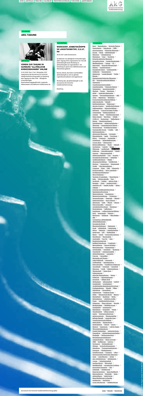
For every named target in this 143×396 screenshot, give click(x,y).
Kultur (95, 138)
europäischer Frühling (111, 365)
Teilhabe (95, 188)
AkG (118, 95)
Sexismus (102, 230)
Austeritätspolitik (109, 89)
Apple (106, 136)
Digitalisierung (97, 123)
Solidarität (96, 72)
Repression (102, 98)
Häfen (95, 295)
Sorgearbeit (111, 138)
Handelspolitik (97, 365)
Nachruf (95, 327)
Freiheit (104, 181)
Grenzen (95, 115)
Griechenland (107, 284)
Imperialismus (97, 325)
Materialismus (97, 209)
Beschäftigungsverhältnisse (102, 337)
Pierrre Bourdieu (98, 205)
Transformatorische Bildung (102, 320)
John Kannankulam (105, 166)
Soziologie (106, 267)
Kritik (101, 53)
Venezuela (109, 198)
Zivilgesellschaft (107, 344)
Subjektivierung (112, 382)
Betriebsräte (97, 237)
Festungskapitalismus (107, 95)
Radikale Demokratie (99, 243)
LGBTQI (116, 282)
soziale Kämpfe (107, 74)
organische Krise (98, 340)
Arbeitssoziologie (98, 316)
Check (102, 183)
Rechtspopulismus (99, 132)
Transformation (105, 67)
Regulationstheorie (105, 121)
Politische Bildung (111, 108)
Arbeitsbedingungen (109, 140)
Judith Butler (108, 376)
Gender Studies (109, 185)
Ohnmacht (115, 168)
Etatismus (96, 350)
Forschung (113, 136)
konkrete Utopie (108, 292)
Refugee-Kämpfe (98, 318)
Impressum (104, 327)
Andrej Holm (97, 322)
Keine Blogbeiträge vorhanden (102, 378)
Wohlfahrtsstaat (109, 305)
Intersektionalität (107, 151)
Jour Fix (104, 239)
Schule (101, 235)
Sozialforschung (98, 352)
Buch (94, 213)
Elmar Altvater (107, 303)
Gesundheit (104, 256)
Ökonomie (96, 125)
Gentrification (103, 357)
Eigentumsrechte (98, 200)
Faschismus (96, 147)
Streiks (95, 166)
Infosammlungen (107, 277)
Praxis (95, 301)
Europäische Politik (99, 224)
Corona (95, 361)
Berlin (114, 297)
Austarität (108, 260)
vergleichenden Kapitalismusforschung (105, 286)
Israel (94, 228)
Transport (108, 352)
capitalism (110, 254)
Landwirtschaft (112, 183)
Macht (110, 145)
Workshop (111, 98)
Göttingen (112, 134)
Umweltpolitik (97, 312)
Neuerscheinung (98, 194)
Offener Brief (105, 279)
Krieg (103, 168)
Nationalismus (97, 245)
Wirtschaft (108, 363)
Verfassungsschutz (107, 335)
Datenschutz (104, 164)
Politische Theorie (111, 87)
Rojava (113, 275)
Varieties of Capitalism (100, 177)
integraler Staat (110, 318)
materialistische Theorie (109, 125)
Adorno (116, 203)
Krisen (112, 147)
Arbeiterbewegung (98, 254)
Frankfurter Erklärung (112, 265)
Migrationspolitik (106, 153)
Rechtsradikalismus (99, 145)
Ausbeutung (97, 380)
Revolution (96, 215)
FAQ (110, 367)
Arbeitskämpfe (110, 53)
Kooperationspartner (99, 241)
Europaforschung (98, 61)
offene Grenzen (109, 312)
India (94, 179)
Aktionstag (96, 203)
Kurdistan (116, 250)
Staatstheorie (97, 48)
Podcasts (111, 213)
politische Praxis (113, 331)
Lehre (116, 352)
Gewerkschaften (98, 87)
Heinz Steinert (97, 117)
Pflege (115, 288)
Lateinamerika (112, 70)
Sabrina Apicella (103, 179)
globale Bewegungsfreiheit (111, 333)
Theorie (106, 325)
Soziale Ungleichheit (99, 331)
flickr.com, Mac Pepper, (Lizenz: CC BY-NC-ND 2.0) (142, 377)
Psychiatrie (96, 344)
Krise (94, 46)
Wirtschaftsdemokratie (100, 329)
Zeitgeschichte (107, 322)
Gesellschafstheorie (99, 160)
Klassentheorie (97, 136)
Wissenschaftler (111, 316)
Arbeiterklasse (97, 376)
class (111, 239)
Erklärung (96, 151)
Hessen (95, 121)
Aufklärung (102, 342)
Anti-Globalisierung (99, 359)
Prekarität (96, 277)
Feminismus (97, 89)
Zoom (94, 357)
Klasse (95, 235)
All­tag (118, 185)
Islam (116, 374)
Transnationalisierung (109, 348)
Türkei (116, 74)
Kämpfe (107, 102)
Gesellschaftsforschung (106, 301)
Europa (95, 53)
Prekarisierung (97, 273)
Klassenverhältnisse (99, 226)
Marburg (95, 164)
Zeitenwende (115, 164)
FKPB (115, 48)
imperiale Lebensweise (106, 93)
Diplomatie (111, 226)
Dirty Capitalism (111, 170)
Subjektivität (113, 162)
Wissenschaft (97, 271)
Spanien (95, 95)
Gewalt (117, 151)
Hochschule (105, 119)
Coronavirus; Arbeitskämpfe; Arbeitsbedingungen (102, 221)
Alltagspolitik (107, 282)
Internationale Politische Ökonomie (104, 78)
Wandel (108, 288)
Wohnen (95, 346)
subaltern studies (110, 299)
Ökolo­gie (95, 91)
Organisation (107, 307)
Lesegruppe (96, 232)
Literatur (95, 153)
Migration (96, 55)
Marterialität (107, 237)
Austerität (96, 279)
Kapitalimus (97, 310)
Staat (104, 57)
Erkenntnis (96, 303)
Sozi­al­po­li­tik (97, 307)
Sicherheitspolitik (105, 361)
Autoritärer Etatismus (100, 367)
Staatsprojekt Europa (99, 130)
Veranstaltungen (98, 198)
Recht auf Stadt (111, 340)
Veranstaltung (97, 127)
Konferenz (106, 297)
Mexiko (109, 160)
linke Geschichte (98, 102)
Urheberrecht (105, 370)
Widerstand (111, 104)
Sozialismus (96, 140)
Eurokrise (111, 57)
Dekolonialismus (112, 269)
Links (103, 203)
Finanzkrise (96, 333)
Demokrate (96, 348)
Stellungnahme (98, 108)
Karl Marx (107, 117)
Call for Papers (114, 327)
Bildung (95, 67)
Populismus (96, 211)
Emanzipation (106, 72)
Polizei (114, 310)
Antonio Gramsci (98, 106)
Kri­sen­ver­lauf (109, 247)
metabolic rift (97, 185)
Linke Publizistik (98, 260)
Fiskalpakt (96, 370)
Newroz (116, 295)
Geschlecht (107, 250)
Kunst (102, 115)
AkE (116, 130)
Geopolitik (114, 267)
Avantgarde (102, 213)
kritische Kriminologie (107, 346)
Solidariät (105, 215)
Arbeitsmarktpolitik (99, 155)
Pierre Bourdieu (98, 265)
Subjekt (115, 117)
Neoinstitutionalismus (100, 196)
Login (104, 391)
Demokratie (107, 48)
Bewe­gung (113, 207)
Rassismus (110, 91)
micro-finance (110, 200)
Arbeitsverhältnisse (111, 123)
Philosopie (96, 149)
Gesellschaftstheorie (112, 106)
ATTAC (112, 357)
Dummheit (106, 310)
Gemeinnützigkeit (108, 252)
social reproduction (99, 382)
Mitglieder (108, 374)
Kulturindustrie (98, 374)
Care (109, 155)
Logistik (105, 147)
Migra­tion (96, 269)
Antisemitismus (108, 262)
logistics (110, 342)
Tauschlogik (96, 267)
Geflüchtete (108, 209)
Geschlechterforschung (100, 207)
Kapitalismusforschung (100, 192)
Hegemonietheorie (109, 112)
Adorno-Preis (113, 181)
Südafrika (113, 158)
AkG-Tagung (115, 149)
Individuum (96, 290)
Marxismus (96, 57)
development (97, 282)
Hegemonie (96, 74)
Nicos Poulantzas (98, 175)
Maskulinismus (106, 350)
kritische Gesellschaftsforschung (103, 190)
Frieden (110, 130)
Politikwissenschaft (112, 115)
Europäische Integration (100, 158)
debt (94, 217)
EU (113, 63)
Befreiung (96, 110)
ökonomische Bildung (100, 162)
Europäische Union (99, 70)
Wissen (109, 203)
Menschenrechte (98, 247)
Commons (102, 138)
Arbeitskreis (102, 228)
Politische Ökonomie (111, 50)
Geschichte (106, 380)
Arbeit (95, 93)
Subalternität (97, 292)
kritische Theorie (114, 46)
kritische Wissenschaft (109, 65)
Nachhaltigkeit (97, 305)
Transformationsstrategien (101, 85)
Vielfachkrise (115, 119)
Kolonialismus (97, 299)
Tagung (107, 63)
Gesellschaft (105, 149)
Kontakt (116, 303)
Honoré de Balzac (110, 245)
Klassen (95, 76)
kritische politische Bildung (106, 80)
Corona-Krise (97, 143)
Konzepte (95, 183)
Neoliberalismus (98, 63)
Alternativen (107, 143)
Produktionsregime (110, 127)
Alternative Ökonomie (100, 134)
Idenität (117, 198)
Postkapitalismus (98, 288)
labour (95, 230)
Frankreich (112, 243)
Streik (103, 269)
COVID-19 (96, 119)
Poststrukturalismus (112, 235)
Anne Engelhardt (112, 372)
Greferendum (97, 262)
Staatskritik (96, 252)
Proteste (115, 155)
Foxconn (95, 256)
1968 (108, 168)
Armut (113, 325)
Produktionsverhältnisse (101, 172)
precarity (109, 205)
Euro (112, 179)
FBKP (94, 342)
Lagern (95, 314)
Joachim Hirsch (98, 363)
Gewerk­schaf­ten (112, 230)
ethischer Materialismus (101, 275)
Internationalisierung (106, 314)
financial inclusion (99, 372)
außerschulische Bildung (110, 211)
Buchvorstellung (98, 170)
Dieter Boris (107, 271)
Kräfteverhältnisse (99, 104)
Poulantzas (113, 196)
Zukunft (116, 145)
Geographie (96, 239)
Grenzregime (97, 112)
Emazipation (109, 194)
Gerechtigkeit (97, 250)
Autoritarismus (98, 50)
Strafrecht (96, 181)
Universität (96, 82)
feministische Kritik (105, 295)
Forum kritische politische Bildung (104, 100)
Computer (96, 168)
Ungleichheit (111, 232)
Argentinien (112, 228)
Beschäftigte (97, 297)
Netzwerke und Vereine (100, 258)
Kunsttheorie (114, 177)
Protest (102, 91)
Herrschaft (96, 65)
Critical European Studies (109, 110)
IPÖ (94, 80)
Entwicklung (106, 290)
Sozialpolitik (97, 284)
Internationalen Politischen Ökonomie (105, 355)
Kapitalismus (102, 46)
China (94, 98)
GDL (103, 232)
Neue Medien (114, 215)
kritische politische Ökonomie (102, 59)
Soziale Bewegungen (112, 61)
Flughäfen (96, 335)
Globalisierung (106, 55)
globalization (112, 359)
